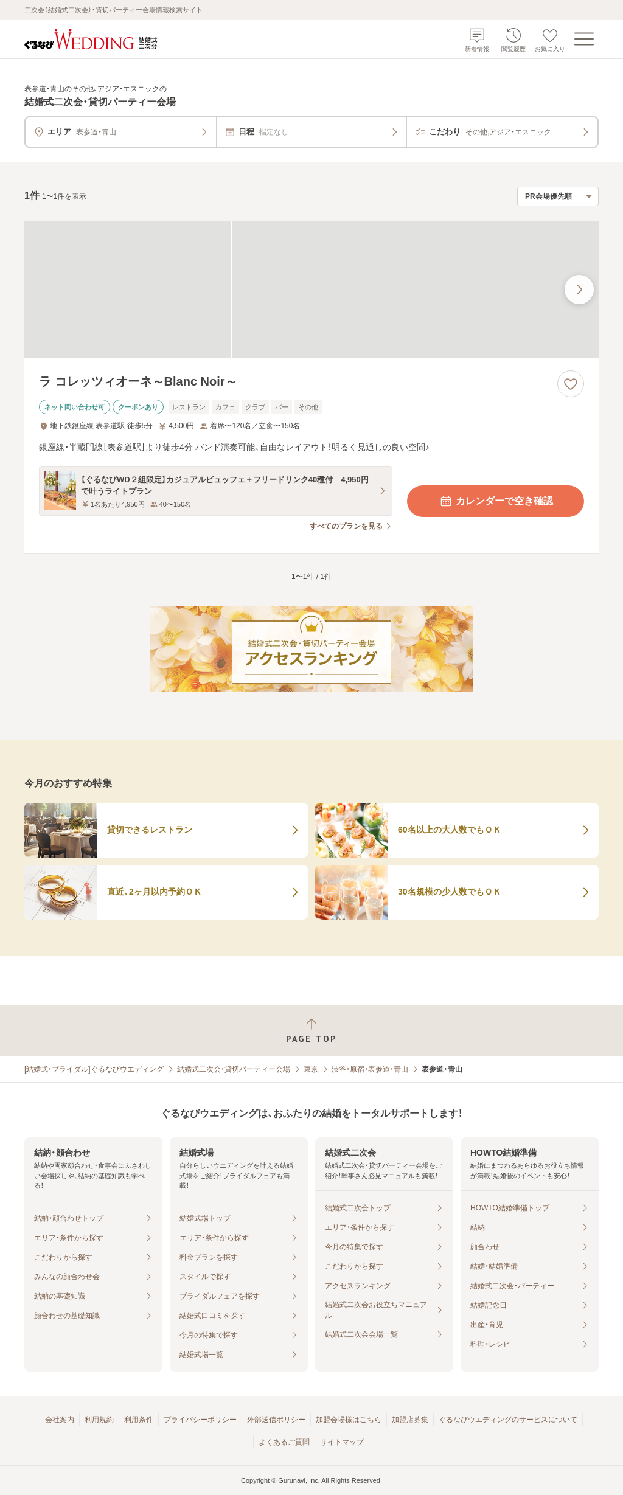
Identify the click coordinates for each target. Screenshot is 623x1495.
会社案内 (59, 1419)
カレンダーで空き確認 (496, 501)
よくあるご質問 (284, 1442)
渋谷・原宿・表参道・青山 (370, 1069)
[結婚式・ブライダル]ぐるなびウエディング (94, 1069)
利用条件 (138, 1419)
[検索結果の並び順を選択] (558, 196)
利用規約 (99, 1419)
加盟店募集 (410, 1419)
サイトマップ (342, 1442)
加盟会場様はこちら (348, 1419)
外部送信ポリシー (276, 1419)
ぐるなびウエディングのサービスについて (508, 1419)
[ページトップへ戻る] (311, 1030)
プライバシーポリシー (200, 1419)
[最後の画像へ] (579, 289)
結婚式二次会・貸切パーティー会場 (233, 1069)
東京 (311, 1069)
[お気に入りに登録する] (570, 383)
